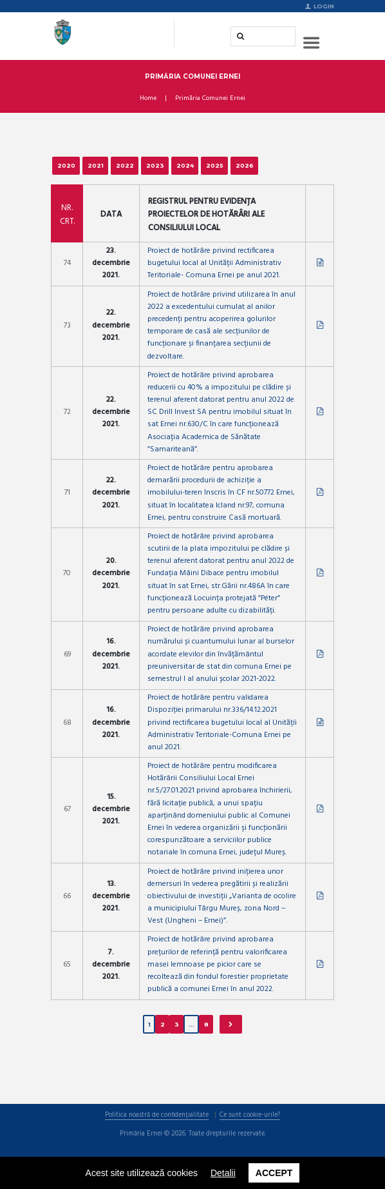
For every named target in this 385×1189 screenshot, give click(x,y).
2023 (155, 165)
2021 (96, 165)
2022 (125, 165)
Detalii (223, 1173)
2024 (185, 165)
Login (324, 5)
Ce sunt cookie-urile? (250, 1116)
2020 (66, 165)
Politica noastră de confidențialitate (157, 1116)
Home (148, 98)
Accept (274, 1173)
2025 (214, 165)
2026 (245, 165)
